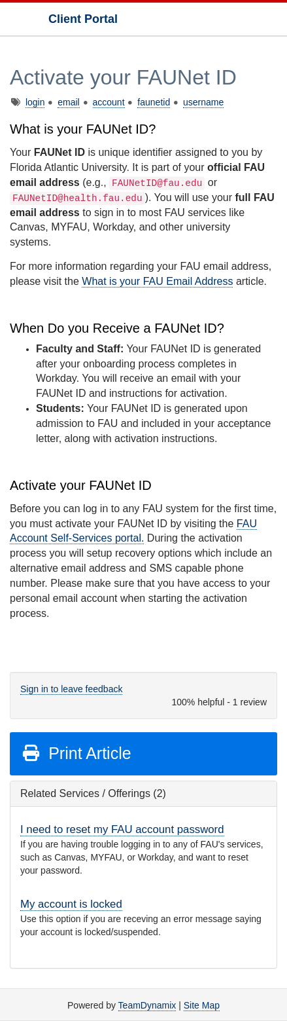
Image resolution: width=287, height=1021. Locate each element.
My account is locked (71, 904)
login (35, 102)
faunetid (153, 102)
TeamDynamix (147, 1005)
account (109, 102)
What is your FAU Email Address (157, 281)
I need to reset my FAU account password (122, 829)
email (68, 102)
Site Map (202, 1005)
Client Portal (83, 19)
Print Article (76, 753)
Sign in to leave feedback (71, 689)
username (203, 102)
